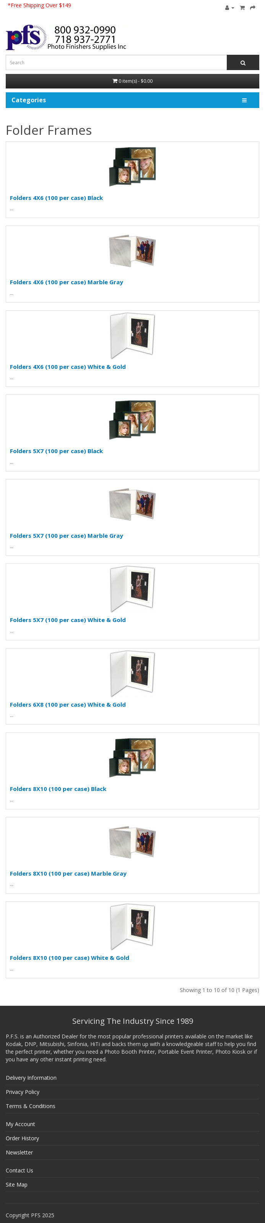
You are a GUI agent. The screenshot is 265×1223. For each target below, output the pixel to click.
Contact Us (19, 1170)
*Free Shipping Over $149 (39, 5)
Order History (22, 1138)
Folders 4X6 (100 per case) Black (56, 197)
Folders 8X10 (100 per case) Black (58, 788)
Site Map (17, 1184)
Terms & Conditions (30, 1106)
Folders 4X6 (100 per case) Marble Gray (66, 282)
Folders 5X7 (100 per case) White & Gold (68, 620)
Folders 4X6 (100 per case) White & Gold (68, 366)
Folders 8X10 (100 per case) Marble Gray (68, 873)
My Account (20, 1124)
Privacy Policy (22, 1091)
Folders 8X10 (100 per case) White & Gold (69, 957)
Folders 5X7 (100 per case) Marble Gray (66, 535)
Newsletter (19, 1152)
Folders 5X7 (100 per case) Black (56, 451)
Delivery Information (31, 1077)
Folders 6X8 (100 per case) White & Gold (68, 704)
